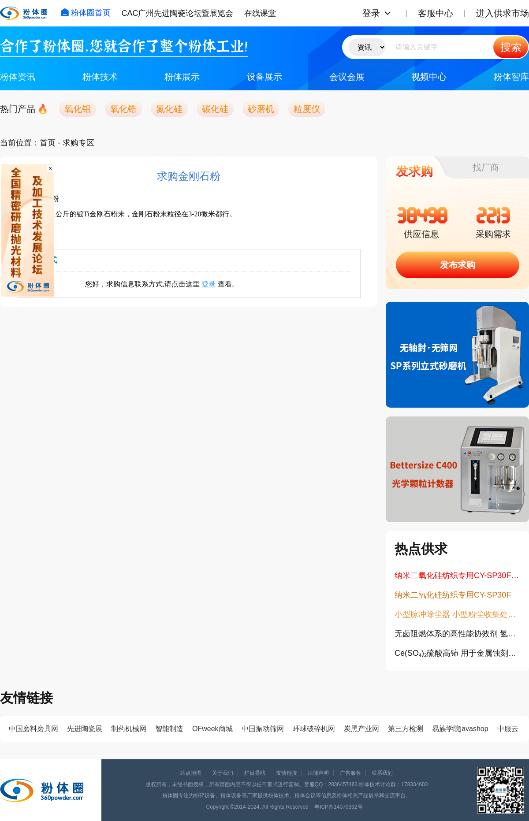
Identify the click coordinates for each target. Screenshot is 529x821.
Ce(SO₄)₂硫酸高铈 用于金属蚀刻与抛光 (457, 653)
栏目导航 (254, 773)
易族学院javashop (460, 728)
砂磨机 (261, 109)
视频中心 (429, 77)
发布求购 (457, 265)
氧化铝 (77, 109)
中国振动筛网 (263, 728)
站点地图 (190, 773)
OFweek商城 (212, 728)
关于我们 (222, 773)
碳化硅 (215, 109)
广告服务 (350, 773)
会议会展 (347, 77)
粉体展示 (182, 77)
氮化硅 (169, 109)
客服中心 (435, 13)
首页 (48, 142)
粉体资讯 (17, 77)
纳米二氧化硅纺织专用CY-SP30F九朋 (457, 576)
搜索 (511, 47)
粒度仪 (307, 109)
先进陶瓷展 (84, 728)
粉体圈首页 (85, 12)
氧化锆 (123, 109)
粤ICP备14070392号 (338, 807)
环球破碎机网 (314, 728)
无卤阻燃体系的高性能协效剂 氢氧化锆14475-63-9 (457, 634)
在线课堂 (260, 13)
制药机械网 (128, 728)
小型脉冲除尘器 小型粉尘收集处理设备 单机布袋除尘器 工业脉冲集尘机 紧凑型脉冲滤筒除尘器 (457, 614)
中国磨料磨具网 (33, 728)
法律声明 (318, 773)
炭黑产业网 (361, 728)
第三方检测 (405, 728)
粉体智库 (511, 77)
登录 (371, 13)
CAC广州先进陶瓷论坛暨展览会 (177, 13)
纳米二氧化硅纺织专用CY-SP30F (453, 595)
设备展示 (264, 77)
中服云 (507, 728)
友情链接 (286, 773)
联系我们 (382, 773)
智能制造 (169, 728)
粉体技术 (100, 77)
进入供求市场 (502, 13)
